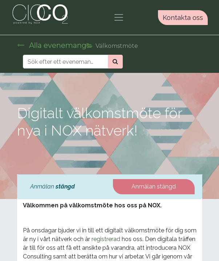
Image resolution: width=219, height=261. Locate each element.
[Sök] (115, 62)
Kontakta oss (183, 17)
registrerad (106, 239)
